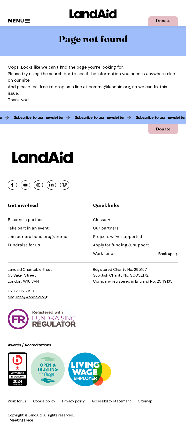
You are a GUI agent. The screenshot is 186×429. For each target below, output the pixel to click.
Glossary (101, 219)
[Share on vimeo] (64, 185)
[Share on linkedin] (51, 185)
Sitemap (145, 401)
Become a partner (25, 219)
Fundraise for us (24, 245)
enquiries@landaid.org (27, 297)
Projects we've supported (117, 236)
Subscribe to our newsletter (37, 117)
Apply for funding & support (121, 245)
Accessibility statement (111, 401)
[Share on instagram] (38, 185)
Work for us (104, 253)
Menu (19, 20)
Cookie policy (44, 401)
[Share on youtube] (25, 185)
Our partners (105, 228)
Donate (163, 20)
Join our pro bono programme (37, 236)
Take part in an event (28, 228)
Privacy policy (73, 401)
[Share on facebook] (12, 185)
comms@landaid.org (109, 87)
